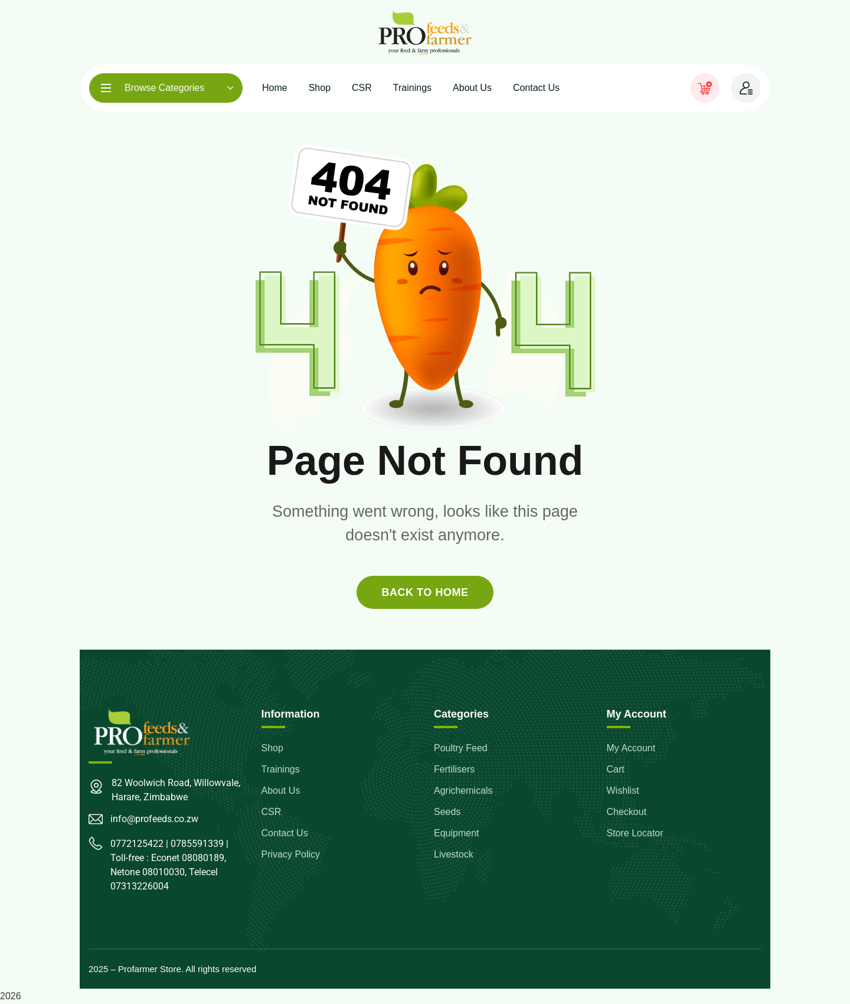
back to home (424, 592)
